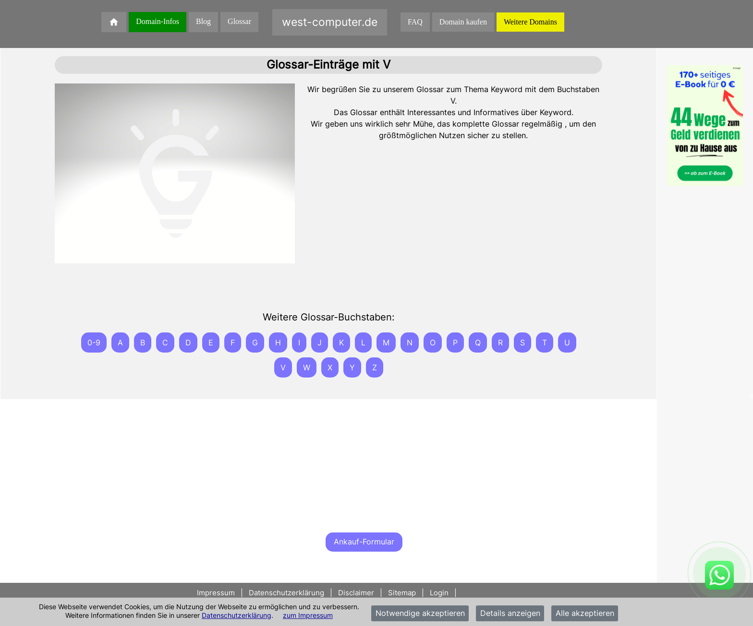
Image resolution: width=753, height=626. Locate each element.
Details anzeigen (510, 613)
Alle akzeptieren (585, 613)
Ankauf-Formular (364, 541)
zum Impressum (308, 615)
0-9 (93, 342)
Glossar (239, 21)
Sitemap (402, 592)
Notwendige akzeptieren (420, 613)
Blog (203, 21)
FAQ (415, 22)
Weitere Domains (530, 22)
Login (439, 592)
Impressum (217, 592)
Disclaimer (356, 592)
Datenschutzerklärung (236, 615)
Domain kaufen (463, 22)
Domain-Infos (157, 21)
